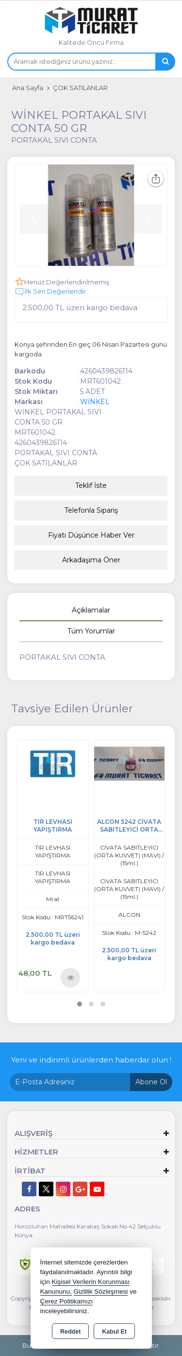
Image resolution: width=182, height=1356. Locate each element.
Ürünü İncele (71, 976)
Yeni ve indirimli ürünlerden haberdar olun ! (91, 1059)
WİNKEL (95, 401)
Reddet (70, 1331)
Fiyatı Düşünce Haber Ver (91, 535)
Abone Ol (151, 1081)
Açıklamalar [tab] (91, 610)
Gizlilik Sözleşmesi (101, 1291)
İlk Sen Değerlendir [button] (50, 292)
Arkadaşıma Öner (91, 560)
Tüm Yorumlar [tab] (91, 631)
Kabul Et (114, 1331)
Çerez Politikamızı (66, 1301)
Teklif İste (91, 485)
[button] (79, 1004)
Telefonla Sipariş (91, 510)
